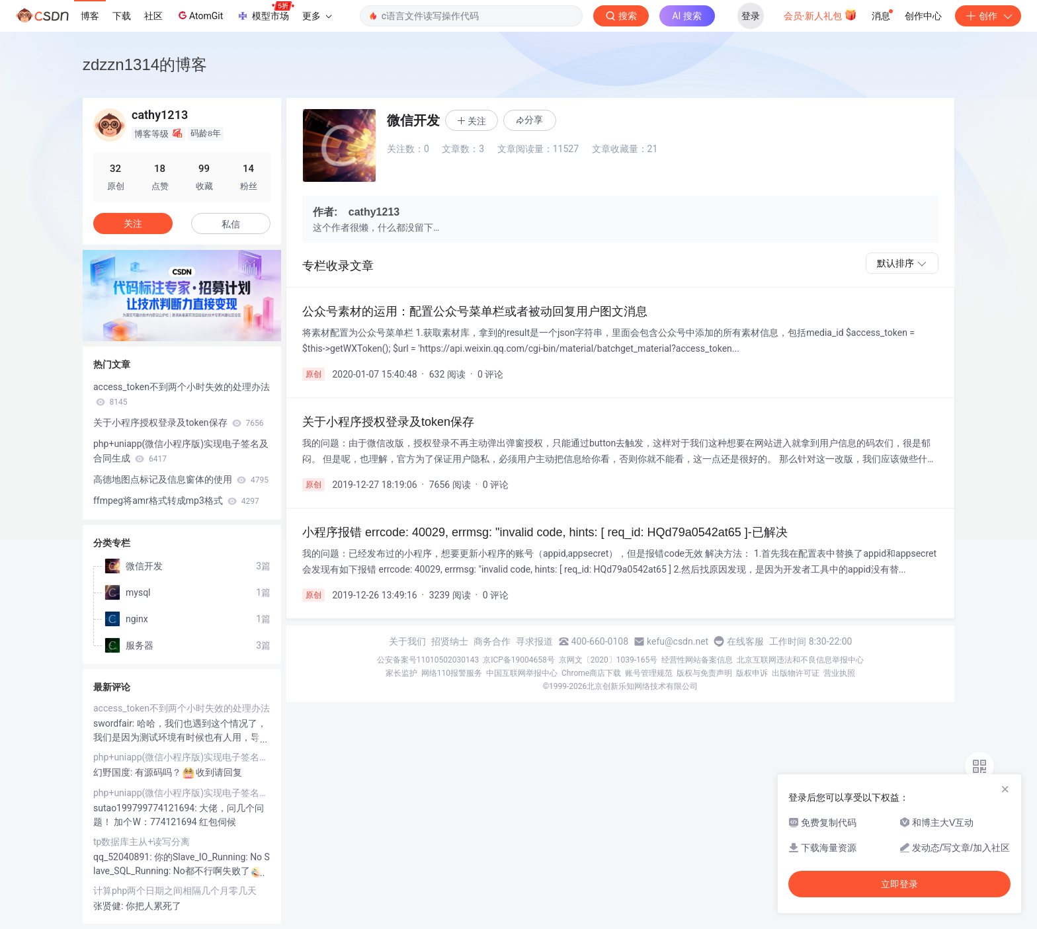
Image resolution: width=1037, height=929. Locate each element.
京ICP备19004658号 (519, 660)
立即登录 (899, 884)
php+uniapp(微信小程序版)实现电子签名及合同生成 (181, 451)
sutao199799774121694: (146, 808)
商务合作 (492, 641)
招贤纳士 (449, 641)
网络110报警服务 (451, 673)
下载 (121, 16)
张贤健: (109, 906)
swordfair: (115, 723)
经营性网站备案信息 (697, 660)
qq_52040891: (123, 857)
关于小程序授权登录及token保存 (178, 422)
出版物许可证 (795, 673)
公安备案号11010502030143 (428, 660)
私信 (231, 224)
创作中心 (923, 16)
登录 (750, 16)
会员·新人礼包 (820, 14)
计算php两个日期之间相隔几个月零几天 (175, 890)
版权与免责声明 (704, 673)
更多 (316, 16)
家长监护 (401, 673)
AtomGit (199, 15)
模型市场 (265, 11)
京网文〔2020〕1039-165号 (608, 660)
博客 (90, 16)
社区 (153, 16)
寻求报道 (534, 641)
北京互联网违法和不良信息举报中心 (800, 660)
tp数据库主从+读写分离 (141, 841)
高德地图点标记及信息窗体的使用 (181, 479)
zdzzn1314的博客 (145, 64)
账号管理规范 (649, 673)
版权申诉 (752, 673)
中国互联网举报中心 (522, 673)
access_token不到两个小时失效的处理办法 (181, 394)
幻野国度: (114, 772)
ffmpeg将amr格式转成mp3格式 (176, 500)
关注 (133, 223)
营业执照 (839, 673)
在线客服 (745, 641)
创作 (988, 16)
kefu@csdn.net (677, 641)
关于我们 (407, 641)
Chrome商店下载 (591, 673)
